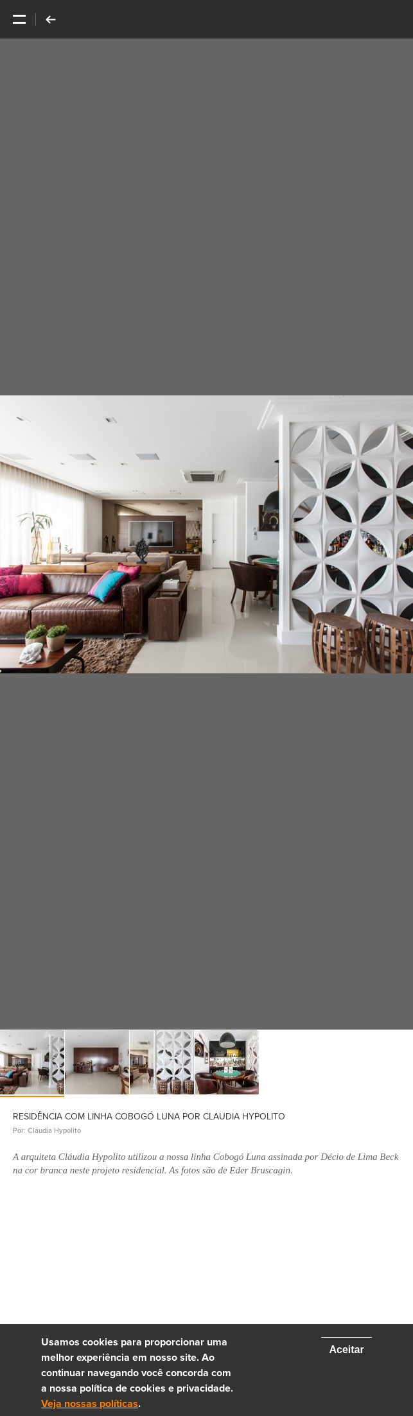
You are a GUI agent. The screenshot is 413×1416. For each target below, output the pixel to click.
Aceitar (346, 1349)
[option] (206, 534)
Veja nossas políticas (89, 1403)
